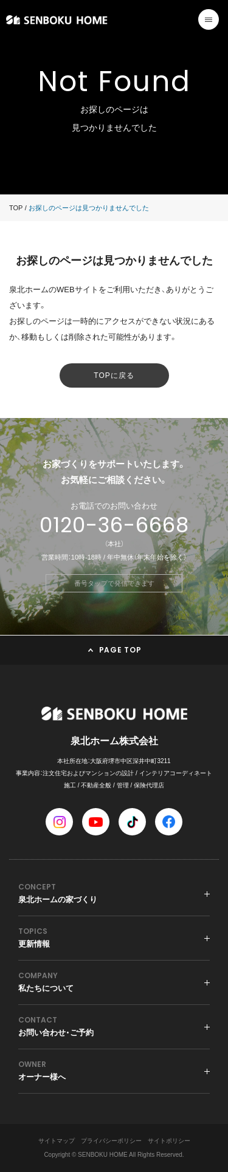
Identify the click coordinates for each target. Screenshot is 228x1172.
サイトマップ (56, 1140)
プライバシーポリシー (111, 1140)
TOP (15, 207)
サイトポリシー (169, 1140)
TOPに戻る (114, 375)
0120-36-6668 (114, 525)
